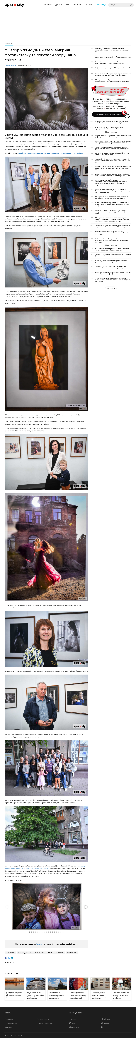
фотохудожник (24, 953)
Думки (58, 5)
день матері (39, 953)
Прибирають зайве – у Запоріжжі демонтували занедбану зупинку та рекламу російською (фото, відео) (111, 211)
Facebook (73, 1019)
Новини (48, 5)
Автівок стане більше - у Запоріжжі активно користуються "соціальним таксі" (109, 128)
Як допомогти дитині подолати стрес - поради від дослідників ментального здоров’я (111, 261)
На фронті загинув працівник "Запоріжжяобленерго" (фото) (112, 68)
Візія (67, 5)
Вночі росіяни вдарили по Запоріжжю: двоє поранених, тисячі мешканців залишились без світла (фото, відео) (112, 233)
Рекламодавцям (11, 1023)
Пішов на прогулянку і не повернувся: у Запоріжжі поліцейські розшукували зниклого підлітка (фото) (111, 122)
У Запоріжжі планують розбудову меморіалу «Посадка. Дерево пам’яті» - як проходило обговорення (113, 255)
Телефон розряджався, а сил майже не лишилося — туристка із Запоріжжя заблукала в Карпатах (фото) (112, 148)
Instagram (74, 1027)
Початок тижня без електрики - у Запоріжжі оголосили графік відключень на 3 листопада (113, 136)
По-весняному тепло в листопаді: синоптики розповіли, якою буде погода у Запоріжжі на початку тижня (113, 142)
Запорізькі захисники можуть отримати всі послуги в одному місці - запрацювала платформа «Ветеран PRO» (113, 56)
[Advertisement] (68, 25)
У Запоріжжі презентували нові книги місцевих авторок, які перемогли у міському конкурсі (110, 267)
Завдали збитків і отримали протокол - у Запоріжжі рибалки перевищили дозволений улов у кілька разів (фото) (112, 160)
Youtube (105, 1023)
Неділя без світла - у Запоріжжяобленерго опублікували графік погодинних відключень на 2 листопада (111, 240)
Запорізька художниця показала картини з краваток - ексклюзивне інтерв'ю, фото (50, 153)
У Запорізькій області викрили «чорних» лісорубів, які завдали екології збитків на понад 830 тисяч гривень (112, 226)
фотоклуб (10, 953)
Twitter (72, 1023)
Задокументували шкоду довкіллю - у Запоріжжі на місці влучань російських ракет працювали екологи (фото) (112, 204)
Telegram (39, 944)
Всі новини (111, 288)
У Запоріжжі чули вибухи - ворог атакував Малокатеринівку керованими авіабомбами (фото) (112, 80)
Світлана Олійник (10, 65)
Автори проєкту (43, 1019)
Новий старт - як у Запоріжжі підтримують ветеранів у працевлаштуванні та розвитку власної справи (113, 74)
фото (50, 953)
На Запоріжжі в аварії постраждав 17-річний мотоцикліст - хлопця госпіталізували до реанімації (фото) (111, 50)
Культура (77, 5)
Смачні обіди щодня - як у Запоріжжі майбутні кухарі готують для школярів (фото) (112, 153)
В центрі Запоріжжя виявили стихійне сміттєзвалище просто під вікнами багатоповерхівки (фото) (112, 62)
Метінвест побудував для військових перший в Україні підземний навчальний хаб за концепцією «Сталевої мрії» (113, 168)
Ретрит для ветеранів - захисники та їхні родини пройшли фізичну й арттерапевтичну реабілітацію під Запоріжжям (112, 279)
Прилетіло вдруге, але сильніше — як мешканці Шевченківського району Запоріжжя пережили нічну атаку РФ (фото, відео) (112, 190)
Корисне (88, 5)
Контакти (8, 1027)
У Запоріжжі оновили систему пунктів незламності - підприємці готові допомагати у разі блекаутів (112, 197)
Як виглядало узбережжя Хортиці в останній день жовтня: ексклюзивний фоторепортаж (112, 249)
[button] (86, 907)
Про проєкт (9, 1019)
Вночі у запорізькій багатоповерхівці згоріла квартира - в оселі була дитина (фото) (113, 273)
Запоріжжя (71, 953)
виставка (60, 953)
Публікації (101, 5)
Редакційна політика (45, 1023)
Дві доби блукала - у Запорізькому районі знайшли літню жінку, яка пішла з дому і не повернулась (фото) (112, 175)
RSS (103, 1027)
